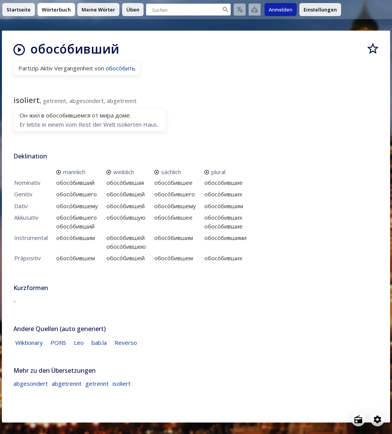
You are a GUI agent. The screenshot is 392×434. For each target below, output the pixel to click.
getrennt (97, 383)
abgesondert (30, 383)
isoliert (122, 383)
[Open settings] (377, 419)
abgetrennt (67, 383)
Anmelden (280, 9)
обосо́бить (121, 68)
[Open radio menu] (358, 419)
